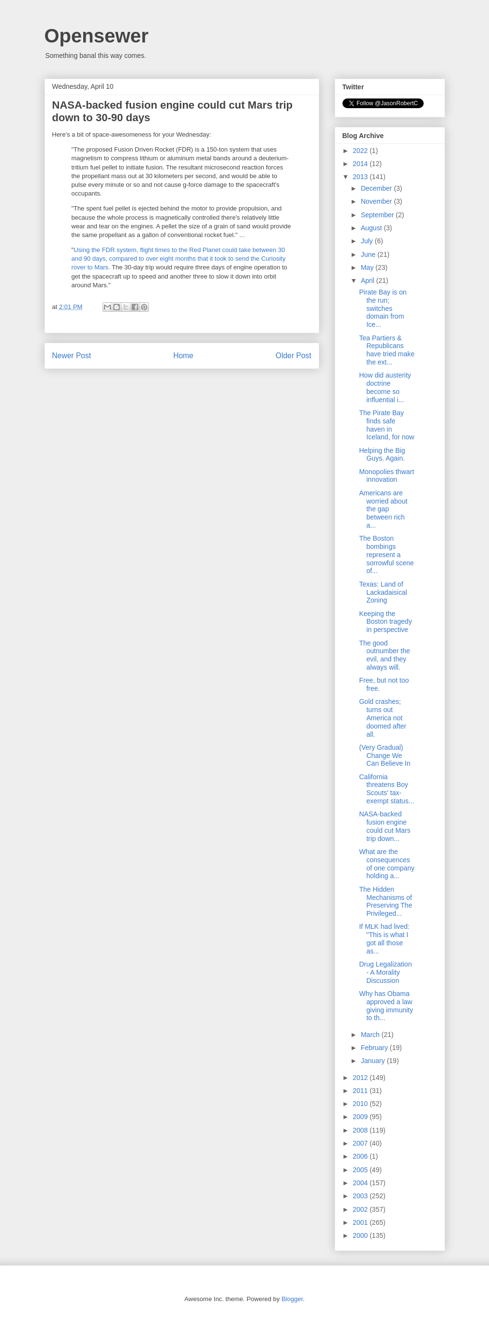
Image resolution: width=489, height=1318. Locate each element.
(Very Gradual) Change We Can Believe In (384, 755)
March (371, 1034)
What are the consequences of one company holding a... (387, 864)
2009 (361, 1117)
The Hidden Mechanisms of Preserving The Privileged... (385, 901)
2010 (361, 1104)
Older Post (293, 355)
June (369, 254)
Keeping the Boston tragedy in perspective (385, 622)
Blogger (292, 1299)
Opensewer (96, 35)
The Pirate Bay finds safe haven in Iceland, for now (386, 425)
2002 (361, 1209)
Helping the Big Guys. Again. (382, 455)
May (368, 267)
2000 (361, 1235)
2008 (361, 1130)
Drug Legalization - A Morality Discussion (385, 972)
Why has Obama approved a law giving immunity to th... (386, 1006)
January (374, 1061)
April (368, 280)
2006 (361, 1156)
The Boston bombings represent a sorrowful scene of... (386, 554)
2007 (361, 1143)
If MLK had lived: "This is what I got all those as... (384, 938)
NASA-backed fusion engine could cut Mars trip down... (384, 826)
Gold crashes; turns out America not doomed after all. (382, 718)
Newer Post (71, 355)
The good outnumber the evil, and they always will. (384, 655)
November (377, 201)
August (372, 228)
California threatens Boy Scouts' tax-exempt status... (386, 789)
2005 (361, 1170)
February (375, 1048)
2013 (361, 177)
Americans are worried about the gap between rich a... (383, 509)
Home (183, 355)
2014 (361, 164)
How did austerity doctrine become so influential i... (385, 387)
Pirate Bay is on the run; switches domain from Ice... (382, 308)
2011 (361, 1090)
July (368, 241)
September (378, 215)
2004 (361, 1183)
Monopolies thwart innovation (386, 476)
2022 (361, 150)
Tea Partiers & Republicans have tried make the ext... (387, 350)
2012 (361, 1077)
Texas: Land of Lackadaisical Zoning (383, 592)
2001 (361, 1222)
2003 (361, 1196)
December (377, 188)
